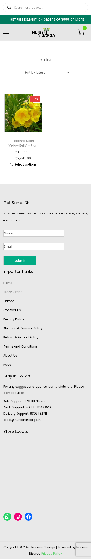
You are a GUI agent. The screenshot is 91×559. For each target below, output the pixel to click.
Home (8, 283)
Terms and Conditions (20, 346)
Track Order (12, 292)
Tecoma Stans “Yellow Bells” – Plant (23, 143)
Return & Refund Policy (20, 337)
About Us (10, 355)
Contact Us (12, 310)
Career (8, 301)
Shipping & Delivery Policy (22, 328)
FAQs (7, 364)
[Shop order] (45, 72)
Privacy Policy (13, 319)
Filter (45, 59)
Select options (23, 164)
